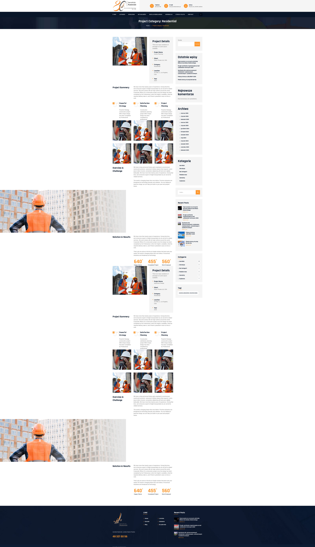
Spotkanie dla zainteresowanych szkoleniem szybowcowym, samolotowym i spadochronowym (187, 72)
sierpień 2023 (185, 144)
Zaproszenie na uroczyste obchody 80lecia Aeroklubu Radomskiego (188, 62)
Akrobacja (168, 14)
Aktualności (142, 14)
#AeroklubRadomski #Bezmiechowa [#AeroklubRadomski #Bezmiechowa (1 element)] (188, 293)
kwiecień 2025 (185, 119)
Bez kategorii (183, 171)
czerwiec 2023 (185, 147)
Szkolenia (131, 14)
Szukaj (180, 40)
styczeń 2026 (184, 116)
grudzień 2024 (185, 128)
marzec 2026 (184, 113)
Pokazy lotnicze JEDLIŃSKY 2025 (187, 76)
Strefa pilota (180, 14)
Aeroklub (182, 165)
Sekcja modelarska (155, 14)
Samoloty (182, 178)
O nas (114, 14)
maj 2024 (183, 138)
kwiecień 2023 (185, 150)
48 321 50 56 (158, 6)
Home (148, 25)
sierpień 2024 (185, 135)
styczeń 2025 (184, 125)
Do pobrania (162, 524)
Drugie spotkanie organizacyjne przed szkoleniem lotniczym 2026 (188, 66)
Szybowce (182, 181)
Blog (146, 524)
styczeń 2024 (185, 141)
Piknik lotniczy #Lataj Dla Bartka (187, 79)
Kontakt (190, 14)
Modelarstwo (183, 175)
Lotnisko (122, 14)
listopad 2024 (185, 132)
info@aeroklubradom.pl (175, 6)
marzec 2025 (184, 122)
